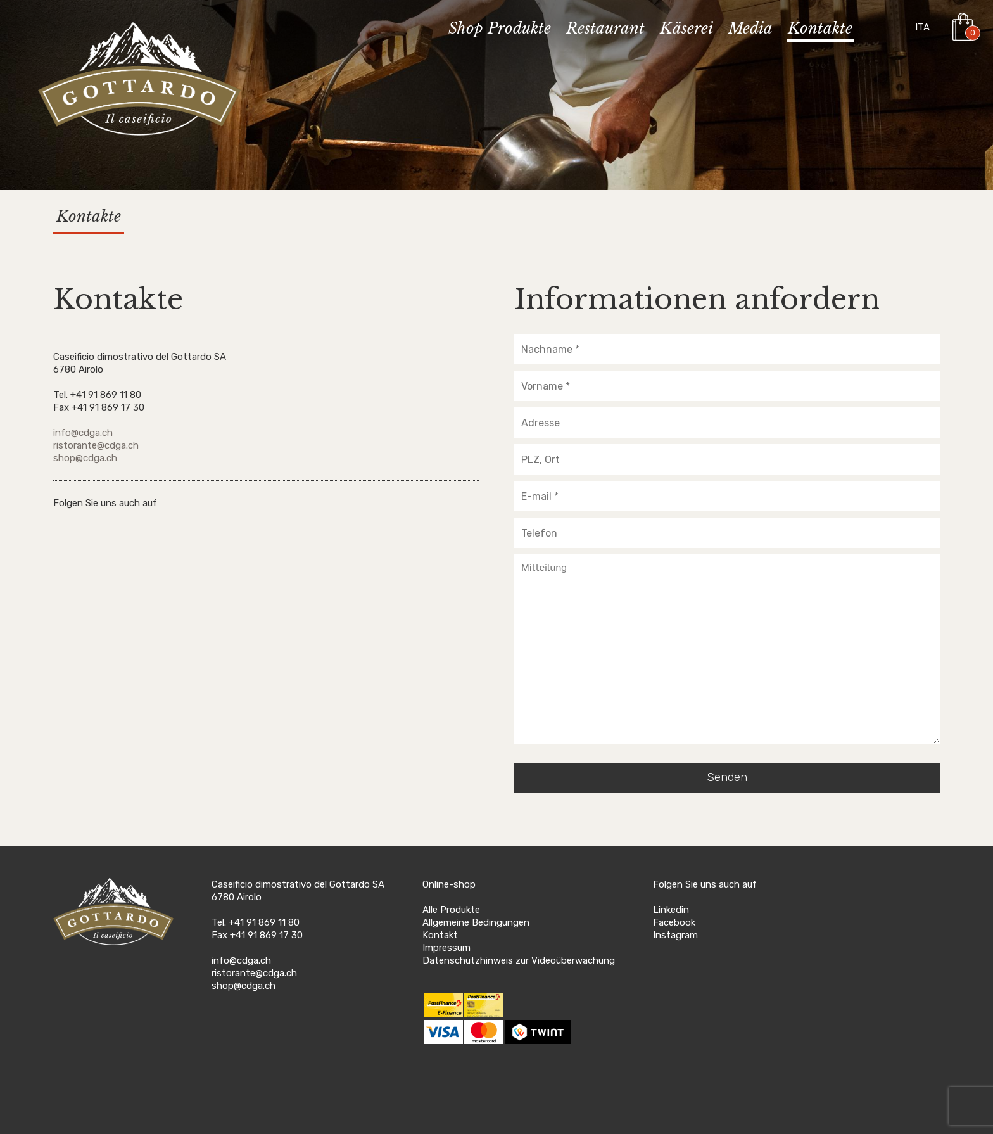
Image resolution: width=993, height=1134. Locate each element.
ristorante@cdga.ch (96, 445)
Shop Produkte (499, 28)
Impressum (446, 947)
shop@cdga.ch (85, 458)
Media (750, 28)
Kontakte (820, 28)
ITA (922, 27)
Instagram (675, 935)
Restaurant (605, 28)
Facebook (674, 922)
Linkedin (671, 909)
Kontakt (440, 935)
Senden (727, 777)
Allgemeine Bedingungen (475, 922)
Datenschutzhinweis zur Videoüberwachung (518, 960)
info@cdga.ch (83, 432)
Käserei (686, 28)
